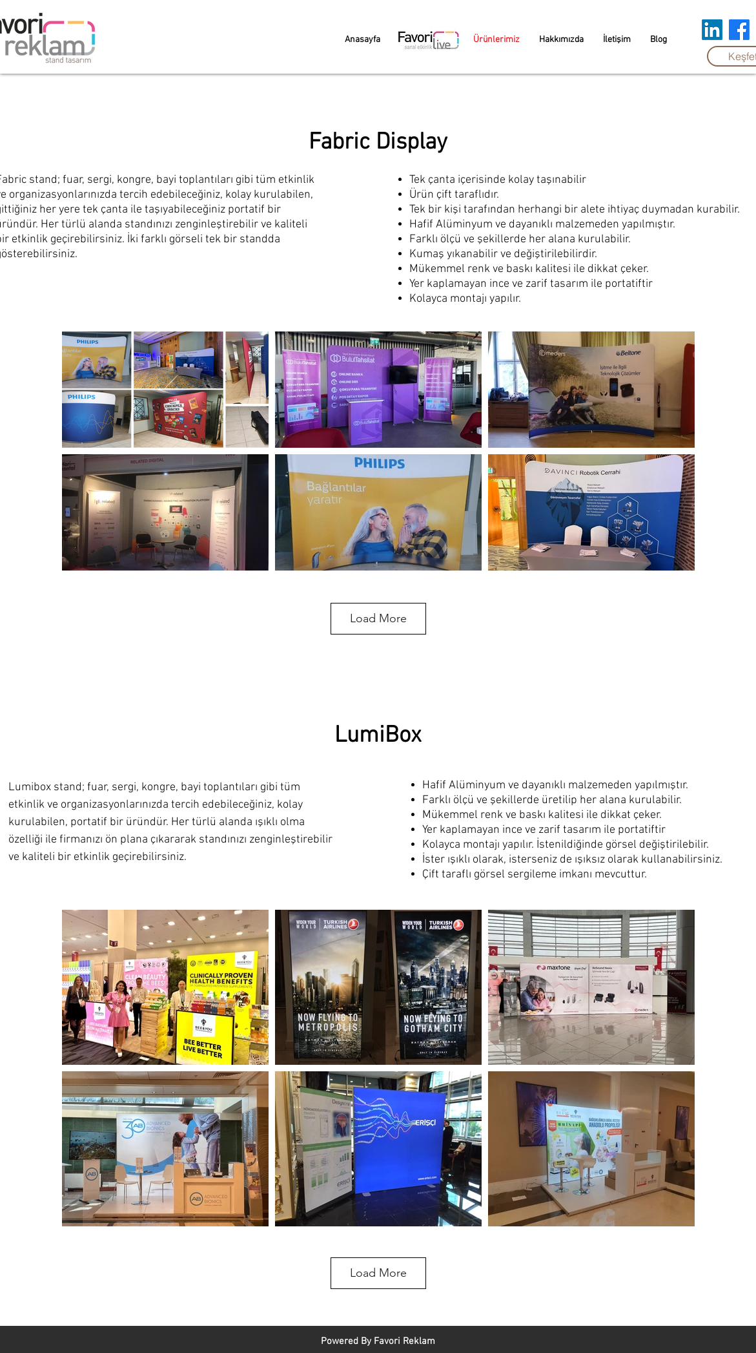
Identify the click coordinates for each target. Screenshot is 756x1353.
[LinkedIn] (712, 29)
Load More (378, 618)
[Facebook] (739, 29)
